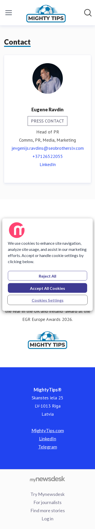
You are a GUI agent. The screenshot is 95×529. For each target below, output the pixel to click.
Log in (47, 518)
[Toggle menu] (8, 12)
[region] (47, 264)
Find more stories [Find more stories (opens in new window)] (47, 510)
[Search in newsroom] (88, 13)
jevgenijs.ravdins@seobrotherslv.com (47, 148)
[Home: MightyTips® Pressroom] (46, 12)
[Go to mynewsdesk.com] (47, 479)
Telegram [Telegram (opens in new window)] (47, 447)
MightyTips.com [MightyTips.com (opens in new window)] (47, 430)
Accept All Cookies (47, 288)
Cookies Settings (48, 299)
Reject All (47, 275)
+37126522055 (47, 156)
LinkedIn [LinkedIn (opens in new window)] (48, 164)
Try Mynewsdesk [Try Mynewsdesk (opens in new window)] (47, 494)
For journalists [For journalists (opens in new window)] (47, 502)
